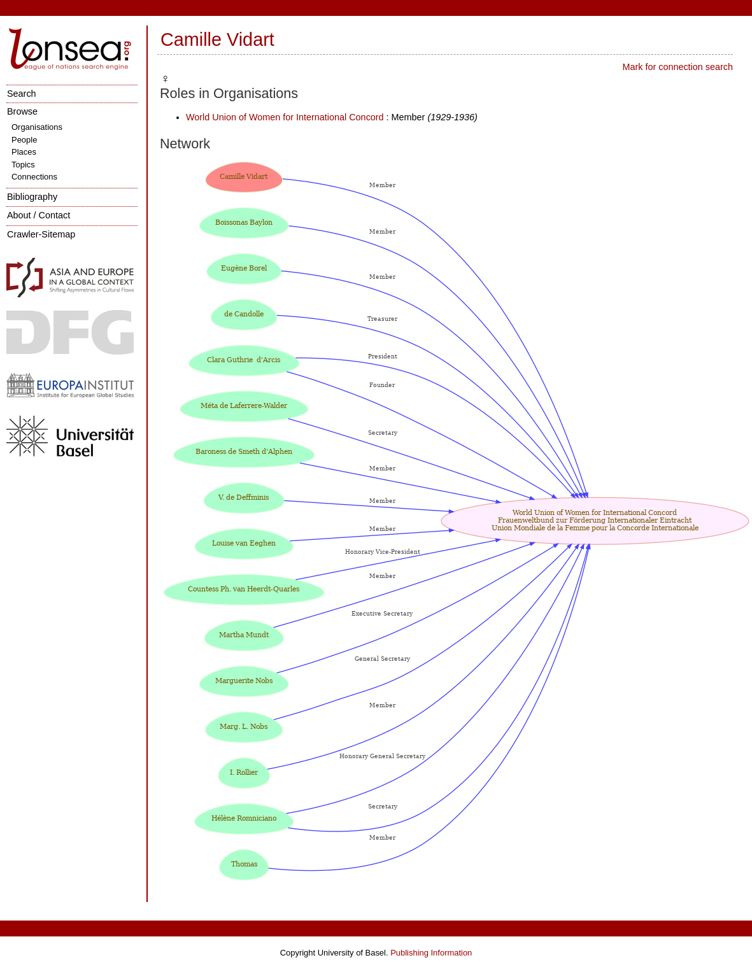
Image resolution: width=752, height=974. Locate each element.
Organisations (36, 127)
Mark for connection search (677, 67)
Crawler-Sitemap (41, 234)
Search (21, 93)
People (24, 140)
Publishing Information (431, 952)
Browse (22, 111)
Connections (34, 176)
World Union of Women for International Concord (285, 117)
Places (23, 152)
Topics (23, 164)
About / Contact (38, 215)
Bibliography (32, 197)
